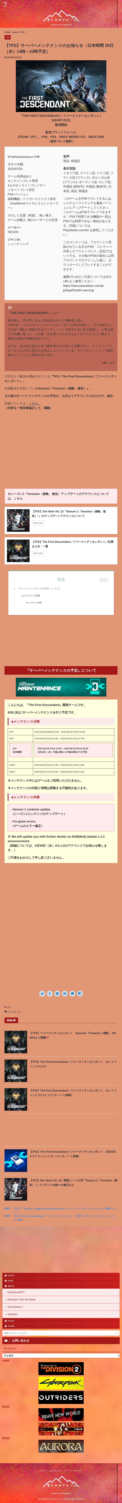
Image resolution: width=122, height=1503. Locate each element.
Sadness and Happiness (61, 1493)
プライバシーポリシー (73, 1471)
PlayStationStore (22, 157)
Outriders (12, 1314)
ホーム (42, 1471)
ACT (9, 1011)
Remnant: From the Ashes (22, 1299)
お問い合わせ (54, 1471)
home (11, 1275)
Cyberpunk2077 (16, 1292)
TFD (9, 1007)
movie (11, 1326)
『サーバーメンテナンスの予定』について (38, 588)
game (11, 1286)
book (10, 1280)
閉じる (103, 580)
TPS (19, 1011)
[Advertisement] (61, 642)
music (11, 1320)
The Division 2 (15, 1307)
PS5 (14, 1011)
